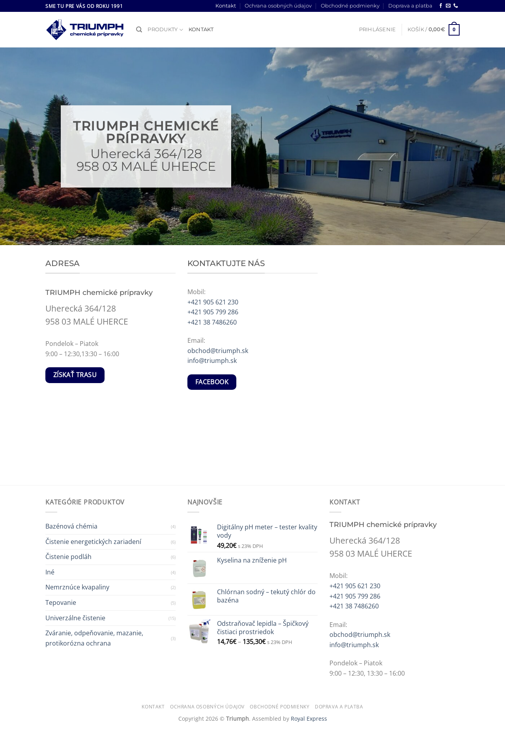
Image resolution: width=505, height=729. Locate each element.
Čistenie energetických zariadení (93, 541)
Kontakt (225, 6)
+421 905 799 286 (212, 312)
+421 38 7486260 (212, 322)
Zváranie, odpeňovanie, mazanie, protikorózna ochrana (94, 638)
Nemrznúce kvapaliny (77, 587)
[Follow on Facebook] (440, 6)
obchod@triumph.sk (217, 350)
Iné (49, 572)
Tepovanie (60, 602)
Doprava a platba (410, 6)
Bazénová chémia (71, 526)
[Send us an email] (448, 6)
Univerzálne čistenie (75, 618)
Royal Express (309, 718)
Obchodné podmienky (350, 6)
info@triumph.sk (212, 360)
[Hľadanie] (139, 29)
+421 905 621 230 (212, 302)
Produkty (165, 30)
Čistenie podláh (68, 556)
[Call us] (455, 6)
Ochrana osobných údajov (278, 6)
